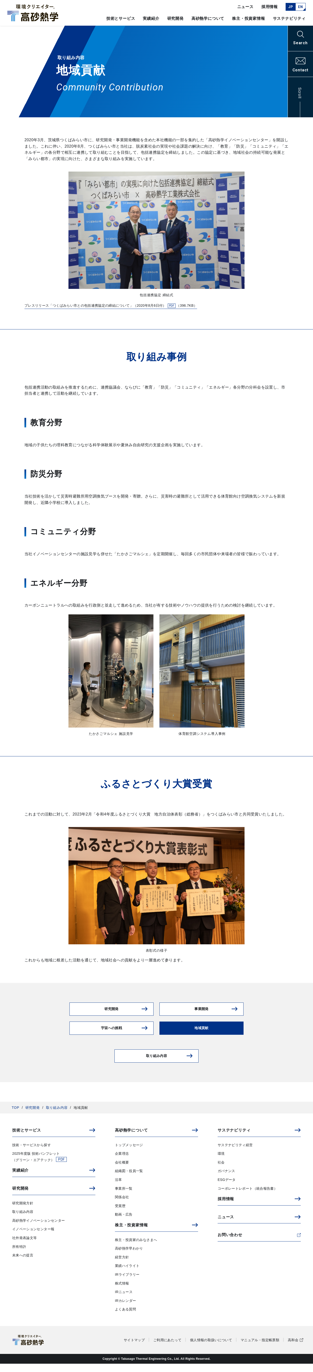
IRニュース (124, 1300)
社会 (221, 1171)
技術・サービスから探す (31, 1153)
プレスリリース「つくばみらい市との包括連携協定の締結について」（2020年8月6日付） (124, 306)
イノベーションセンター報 (33, 1238)
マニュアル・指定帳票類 (260, 1348)
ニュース (245, 7)
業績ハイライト (127, 1274)
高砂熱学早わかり (129, 1257)
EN (300, 7)
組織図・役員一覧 (129, 1179)
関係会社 (122, 1206)
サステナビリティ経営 (235, 1153)
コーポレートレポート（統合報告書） (247, 1197)
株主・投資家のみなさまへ (136, 1248)
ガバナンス (226, 1179)
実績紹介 (151, 19)
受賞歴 (120, 1214)
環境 (221, 1162)
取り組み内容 (57, 1116)
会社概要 (122, 1171)
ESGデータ (227, 1188)
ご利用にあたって (167, 1348)
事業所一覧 (124, 1197)
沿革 (118, 1188)
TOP (15, 1116)
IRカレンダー (125, 1309)
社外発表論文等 (24, 1246)
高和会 (293, 1348)
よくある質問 (125, 1318)
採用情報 (269, 7)
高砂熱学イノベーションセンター (38, 1229)
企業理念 (122, 1162)
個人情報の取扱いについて (211, 1348)
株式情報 (122, 1292)
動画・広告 (124, 1223)
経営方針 (122, 1265)
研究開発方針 (22, 1211)
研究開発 (32, 1116)
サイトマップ (134, 1348)
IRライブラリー (127, 1283)
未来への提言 (22, 1264)
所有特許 (19, 1255)
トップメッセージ (129, 1153)
